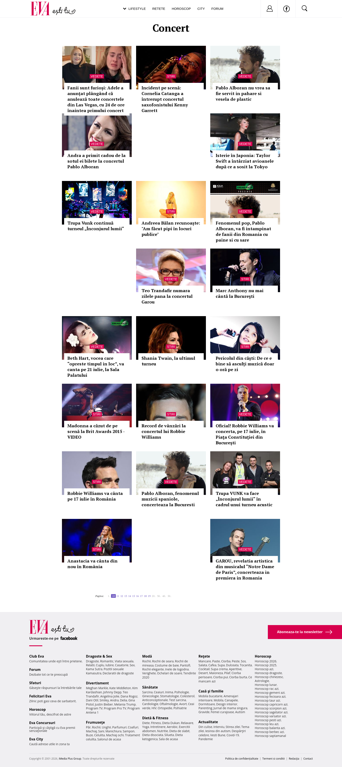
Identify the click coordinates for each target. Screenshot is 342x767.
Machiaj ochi (115, 735)
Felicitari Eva (40, 696)
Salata (202, 665)
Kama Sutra (94, 669)
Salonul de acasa (109, 739)
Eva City (36, 739)
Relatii (90, 665)
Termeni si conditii (273, 758)
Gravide (204, 712)
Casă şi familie (210, 691)
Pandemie (205, 739)
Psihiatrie (180, 708)
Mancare (204, 661)
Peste (236, 661)
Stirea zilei (233, 727)
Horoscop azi (264, 669)
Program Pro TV (115, 708)
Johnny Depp (112, 692)
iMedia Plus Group (70, 758)
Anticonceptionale (155, 700)
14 (129, 596)
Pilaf (227, 673)
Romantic (107, 661)
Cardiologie (150, 704)
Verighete (149, 673)
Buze (89, 735)
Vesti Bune (217, 735)
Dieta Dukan (171, 723)
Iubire (109, 665)
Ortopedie (165, 708)
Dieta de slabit (179, 731)
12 (121, 596)
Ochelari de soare (169, 673)
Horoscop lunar (266, 685)
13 (125, 596)
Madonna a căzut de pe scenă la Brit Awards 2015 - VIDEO (96, 431)
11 (117, 596)
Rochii (96, 727)
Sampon (129, 731)
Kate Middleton (120, 688)
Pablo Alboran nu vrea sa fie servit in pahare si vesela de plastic (243, 93)
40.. (164, 596)
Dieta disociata (152, 735)
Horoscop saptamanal (270, 736)
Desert (203, 673)
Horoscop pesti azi (268, 720)
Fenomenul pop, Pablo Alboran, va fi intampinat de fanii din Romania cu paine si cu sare (243, 231)
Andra (114, 700)
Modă (147, 656)
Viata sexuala (124, 661)
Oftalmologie (169, 704)
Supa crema (219, 669)
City (201, 8)
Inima (169, 692)
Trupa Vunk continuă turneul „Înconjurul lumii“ (95, 226)
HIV (154, 708)
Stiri (171, 76)
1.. (109, 596)
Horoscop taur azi (267, 700)
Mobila (218, 700)
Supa (221, 665)
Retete (158, 8)
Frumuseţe (95, 722)
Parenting (205, 708)
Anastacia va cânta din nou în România (92, 563)
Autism (240, 712)
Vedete (97, 76)
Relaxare (187, 723)
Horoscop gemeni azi (270, 692)
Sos (243, 661)
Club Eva (36, 656)
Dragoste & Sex (99, 656)
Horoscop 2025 (265, 665)
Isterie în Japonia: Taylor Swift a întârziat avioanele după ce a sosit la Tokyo (245, 161)
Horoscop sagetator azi (271, 712)
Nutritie (162, 731)
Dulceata (232, 665)
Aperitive (235, 669)
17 (141, 596)
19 (149, 596)
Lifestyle (137, 8)
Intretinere (158, 727)
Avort (183, 704)
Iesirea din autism (218, 731)
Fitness (156, 723)
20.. (154, 596)
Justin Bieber (104, 704)
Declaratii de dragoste (118, 673)
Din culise (205, 727)
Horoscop (181, 8)
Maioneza (216, 673)
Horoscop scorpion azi (270, 708)
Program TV (94, 708)
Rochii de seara (163, 661)
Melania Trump (125, 704)
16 (137, 596)
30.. (159, 596)
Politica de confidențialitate (241, 758)
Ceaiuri (159, 692)
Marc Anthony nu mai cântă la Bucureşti (239, 293)
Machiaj (91, 731)
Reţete (204, 656)
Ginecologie (150, 696)
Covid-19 (233, 735)
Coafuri (133, 727)
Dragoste (92, 661)
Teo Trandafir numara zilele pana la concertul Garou (167, 296)
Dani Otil (92, 700)
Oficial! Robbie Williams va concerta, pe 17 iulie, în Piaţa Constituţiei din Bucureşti (245, 434)
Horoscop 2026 (265, 661)
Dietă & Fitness (155, 718)
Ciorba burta (238, 677)
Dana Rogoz (129, 696)
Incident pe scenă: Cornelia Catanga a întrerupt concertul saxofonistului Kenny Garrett (165, 99)
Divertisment (97, 683)
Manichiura (113, 731)
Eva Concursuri (42, 722)
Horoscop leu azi (266, 724)
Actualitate (208, 721)
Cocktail (204, 669)
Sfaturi (35, 682)
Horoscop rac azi (267, 689)
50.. (169, 596)
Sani (101, 731)
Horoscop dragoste (268, 673)
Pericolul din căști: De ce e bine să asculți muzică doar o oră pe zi (245, 363)
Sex (132, 665)
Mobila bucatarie (210, 696)
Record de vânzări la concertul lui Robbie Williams (164, 431)
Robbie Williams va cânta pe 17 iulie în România (95, 496)
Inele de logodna (177, 669)
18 (145, 596)
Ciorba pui (220, 677)
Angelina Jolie (109, 696)
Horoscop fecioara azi (270, 696)
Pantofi (185, 665)
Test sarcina (177, 700)
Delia (123, 700)
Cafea (212, 665)
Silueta (169, 735)
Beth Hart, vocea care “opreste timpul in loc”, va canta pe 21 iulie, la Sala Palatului (95, 366)
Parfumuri (119, 727)
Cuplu (100, 665)
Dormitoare (206, 704)
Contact (308, 758)
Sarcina (147, 692)
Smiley (104, 700)
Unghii (106, 727)
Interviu (219, 727)
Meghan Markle (97, 688)
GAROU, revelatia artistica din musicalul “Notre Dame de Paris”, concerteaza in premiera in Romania (245, 569)
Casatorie (121, 665)
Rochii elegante (153, 669)
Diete (146, 723)
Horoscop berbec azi (269, 732)
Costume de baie (167, 665)
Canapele (231, 700)
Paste (216, 661)
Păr (88, 727)
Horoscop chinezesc (269, 677)
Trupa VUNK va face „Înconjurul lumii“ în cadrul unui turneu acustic (244, 499)
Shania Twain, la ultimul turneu (168, 361)
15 (133, 596)
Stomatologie (169, 696)
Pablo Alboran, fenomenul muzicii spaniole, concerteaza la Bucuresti (170, 499)
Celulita (99, 735)
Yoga (145, 727)
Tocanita (246, 665)
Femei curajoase (222, 712)
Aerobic (172, 727)
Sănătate (150, 687)
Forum (217, 8)
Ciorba (226, 661)
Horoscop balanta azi (270, 728)
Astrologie (262, 681)
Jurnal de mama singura (230, 708)
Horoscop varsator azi (270, 716)
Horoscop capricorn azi (271, 704)
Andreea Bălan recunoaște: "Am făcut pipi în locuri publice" (171, 228)
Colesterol (187, 696)
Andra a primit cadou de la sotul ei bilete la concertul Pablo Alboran (96, 161)
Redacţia (294, 758)
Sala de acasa (168, 739)
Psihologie (181, 692)
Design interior (226, 704)
